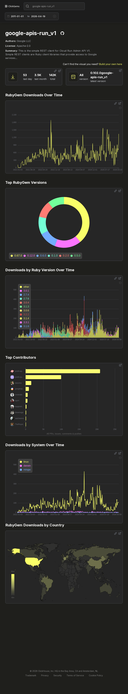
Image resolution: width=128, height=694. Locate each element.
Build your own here (110, 64)
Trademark (30, 675)
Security (57, 675)
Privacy (45, 675)
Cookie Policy (96, 675)
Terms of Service (75, 675)
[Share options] (55, 70)
